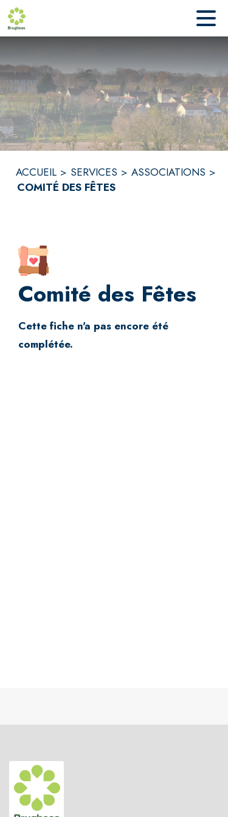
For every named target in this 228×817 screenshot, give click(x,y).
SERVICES (94, 172)
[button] (33, 261)
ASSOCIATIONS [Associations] (168, 172)
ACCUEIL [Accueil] (36, 172)
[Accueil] (16, 18)
